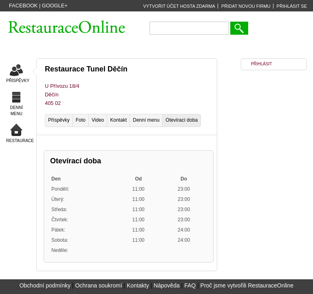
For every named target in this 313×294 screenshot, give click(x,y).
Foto (81, 120)
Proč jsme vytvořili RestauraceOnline (247, 285)
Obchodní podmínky (45, 285)
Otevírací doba (181, 120)
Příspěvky (59, 120)
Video (98, 120)
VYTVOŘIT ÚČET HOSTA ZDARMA (179, 6)
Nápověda (167, 285)
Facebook (23, 5)
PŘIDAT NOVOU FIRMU (246, 6)
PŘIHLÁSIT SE (292, 6)
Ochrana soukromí (98, 285)
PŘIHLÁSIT (261, 64)
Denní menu (146, 120)
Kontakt (118, 120)
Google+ (55, 5)
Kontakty (138, 285)
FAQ (190, 285)
